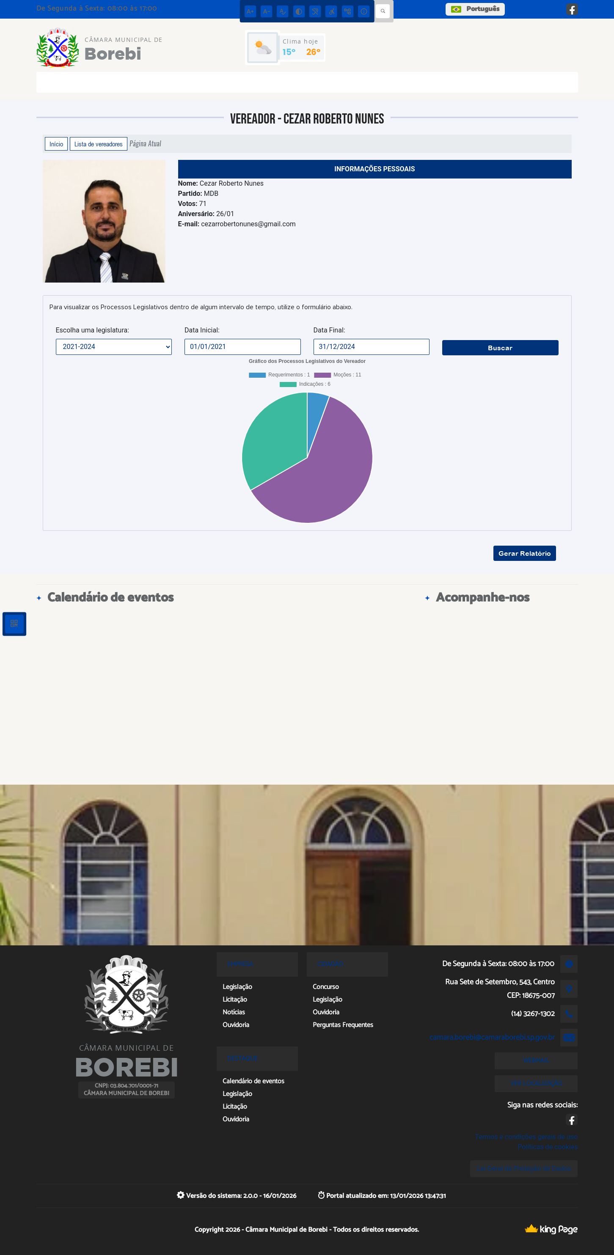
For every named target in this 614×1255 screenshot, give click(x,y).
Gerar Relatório (524, 553)
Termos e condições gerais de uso (526, 1137)
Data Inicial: (202, 330)
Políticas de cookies (548, 1147)
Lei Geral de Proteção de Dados (524, 1168)
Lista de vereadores (98, 144)
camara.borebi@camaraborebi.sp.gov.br (492, 1037)
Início (56, 144)
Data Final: (329, 330)
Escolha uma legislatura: (92, 330)
